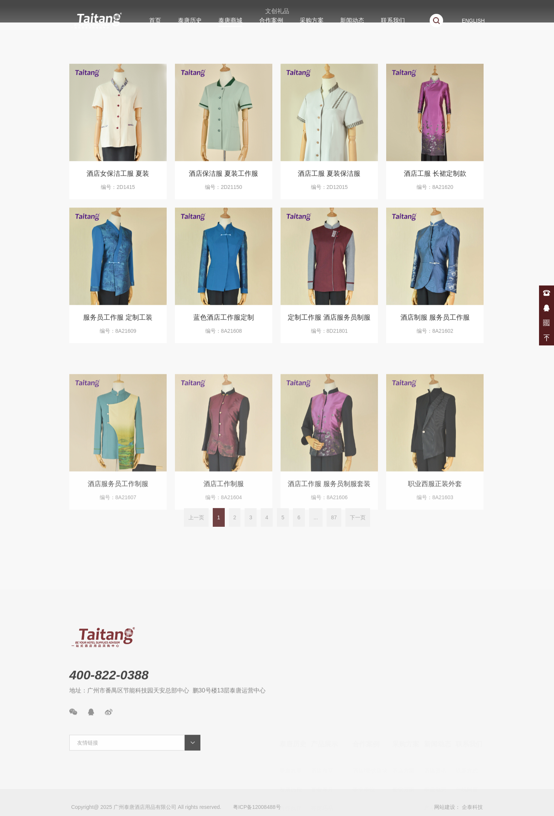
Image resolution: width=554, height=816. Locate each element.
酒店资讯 (435, 717)
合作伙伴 (290, 754)
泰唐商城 (230, 20)
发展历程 (290, 735)
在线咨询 (546, 307)
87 (334, 527)
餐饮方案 (403, 735)
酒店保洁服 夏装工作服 (223, 179)
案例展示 (435, 792)
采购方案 (312, 20)
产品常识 (435, 754)
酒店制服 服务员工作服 (435, 323)
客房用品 (322, 754)
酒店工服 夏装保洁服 (329, 179)
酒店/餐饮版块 (370, 717)
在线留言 (466, 735)
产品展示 (324, 690)
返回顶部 (546, 337)
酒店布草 (322, 717)
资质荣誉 (290, 773)
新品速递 (435, 773)
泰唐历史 (190, 20)
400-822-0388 (546, 292)
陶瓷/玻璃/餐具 (329, 773)
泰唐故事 (290, 717)
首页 (155, 20)
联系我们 (393, 20)
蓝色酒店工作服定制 (223, 323)
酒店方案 (403, 717)
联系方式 (466, 717)
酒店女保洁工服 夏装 (118, 179)
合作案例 (271, 20)
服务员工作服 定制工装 (117, 323)
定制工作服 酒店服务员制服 (329, 323)
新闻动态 (352, 20)
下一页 (358, 527)
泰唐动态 (435, 735)
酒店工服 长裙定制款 (435, 179)
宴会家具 (322, 735)
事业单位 (363, 735)
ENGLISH (473, 21)
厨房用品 (322, 792)
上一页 (196, 527)
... (316, 527)
